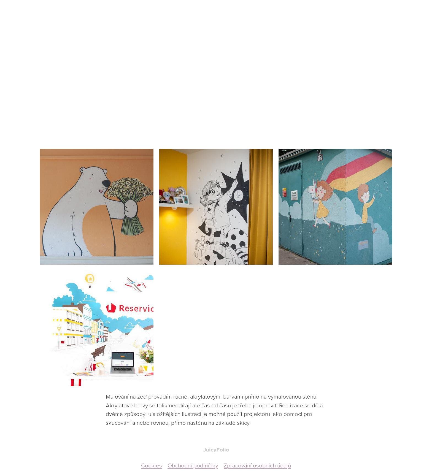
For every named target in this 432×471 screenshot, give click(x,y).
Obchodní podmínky (193, 465)
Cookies (151, 465)
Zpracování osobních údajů (257, 465)
